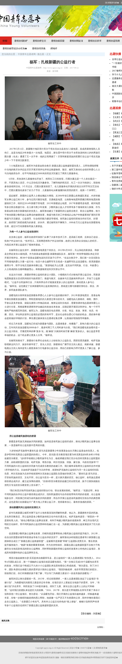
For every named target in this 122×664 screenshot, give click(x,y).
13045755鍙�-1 (86, 648)
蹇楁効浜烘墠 (94, 41)
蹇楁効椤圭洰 (39, 41)
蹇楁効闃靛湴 (76, 41)
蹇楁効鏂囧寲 (57, 41)
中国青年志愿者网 (27, 54)
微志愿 (40, 54)
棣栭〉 (6, 41)
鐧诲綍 (54, 48)
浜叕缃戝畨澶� (100, 648)
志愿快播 (115, 54)
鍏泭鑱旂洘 (51, 639)
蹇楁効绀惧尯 (38, 48)
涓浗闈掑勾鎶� (112, 3)
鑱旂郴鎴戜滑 (64, 639)
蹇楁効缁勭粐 (21, 41)
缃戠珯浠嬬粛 (38, 639)
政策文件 (114, 158)
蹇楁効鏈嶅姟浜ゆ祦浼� (15, 48)
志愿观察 (115, 108)
